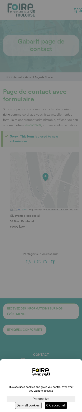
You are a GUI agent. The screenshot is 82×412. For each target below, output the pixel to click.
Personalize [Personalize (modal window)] (41, 399)
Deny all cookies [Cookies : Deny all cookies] (28, 405)
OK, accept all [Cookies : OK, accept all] (56, 405)
